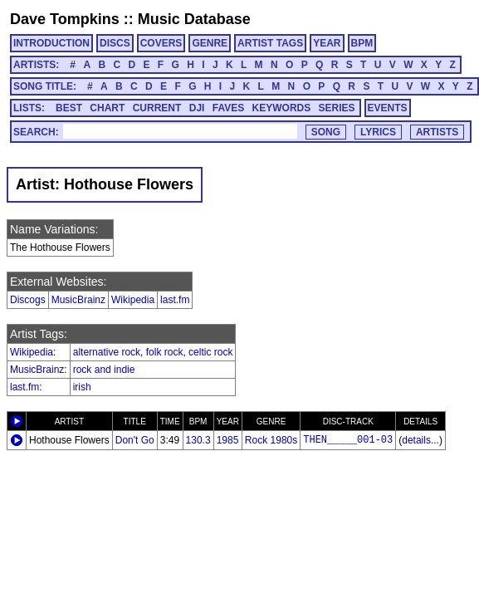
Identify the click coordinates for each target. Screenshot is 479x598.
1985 (228, 440)
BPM (362, 43)
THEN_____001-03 (348, 440)
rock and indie (104, 369)
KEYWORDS (281, 108)
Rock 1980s (271, 440)
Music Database (194, 19)
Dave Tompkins (65, 19)
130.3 (198, 440)
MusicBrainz (78, 300)
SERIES (337, 108)
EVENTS (388, 108)
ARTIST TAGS (270, 43)
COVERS (161, 43)
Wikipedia (132, 300)
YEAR (326, 43)
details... (420, 440)
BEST (69, 108)
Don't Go (134, 440)
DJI (197, 108)
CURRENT (157, 108)
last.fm (174, 300)
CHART (107, 108)
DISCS (115, 43)
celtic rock (210, 352)
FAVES (228, 108)
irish (82, 387)
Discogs (28, 300)
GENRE (209, 43)
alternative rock (106, 352)
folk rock (164, 352)
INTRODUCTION (51, 43)
